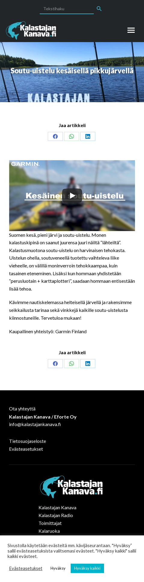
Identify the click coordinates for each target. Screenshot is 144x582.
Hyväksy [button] (58, 568)
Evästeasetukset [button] (25, 568)
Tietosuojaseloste (27, 441)
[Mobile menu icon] (131, 30)
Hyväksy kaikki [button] (87, 568)
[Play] (72, 195)
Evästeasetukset (26, 449)
